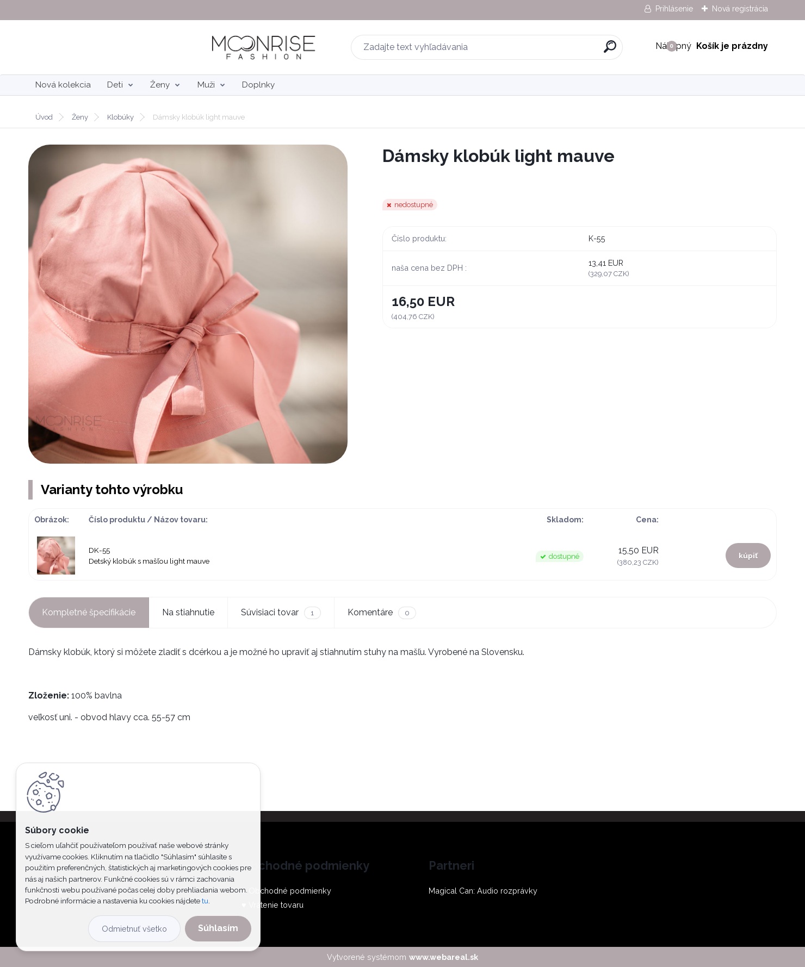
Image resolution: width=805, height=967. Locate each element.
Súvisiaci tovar (280, 613)
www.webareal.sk (443, 957)
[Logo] (95, 47)
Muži (206, 85)
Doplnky (258, 85)
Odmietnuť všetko (134, 928)
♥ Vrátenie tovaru (273, 904)
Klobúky (120, 117)
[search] (524, 50)
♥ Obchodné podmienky (286, 890)
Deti (115, 85)
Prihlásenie (674, 8)
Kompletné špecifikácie (88, 612)
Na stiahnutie (188, 612)
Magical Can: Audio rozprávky (483, 890)
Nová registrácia (740, 8)
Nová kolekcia (63, 85)
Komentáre (382, 613)
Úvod (44, 117)
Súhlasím (218, 928)
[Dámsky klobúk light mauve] (188, 304)
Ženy (160, 85)
